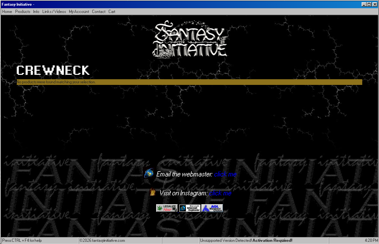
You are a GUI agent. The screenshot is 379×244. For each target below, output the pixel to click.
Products (22, 11)
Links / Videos (54, 11)
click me (225, 174)
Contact (99, 11)
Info (37, 11)
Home (7, 11)
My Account (79, 11)
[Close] (374, 4)
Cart (112, 11)
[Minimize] (364, 4)
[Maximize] (369, 4)
